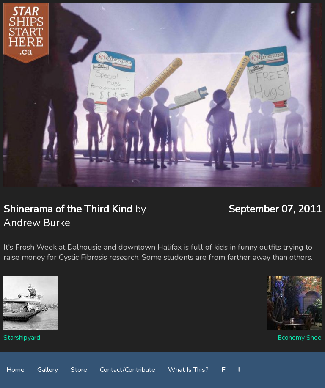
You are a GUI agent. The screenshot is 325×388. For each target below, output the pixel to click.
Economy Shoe (300, 337)
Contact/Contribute (127, 369)
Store (79, 369)
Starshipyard (21, 337)
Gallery (47, 369)
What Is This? (188, 369)
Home (15, 369)
